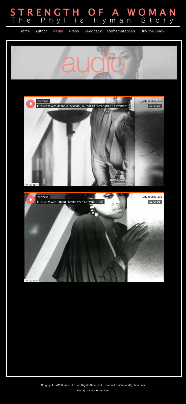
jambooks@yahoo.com (131, 385)
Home (25, 31)
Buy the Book (152, 31)
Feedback (93, 31)
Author (41, 31)
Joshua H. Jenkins (97, 390)
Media (58, 31)
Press (74, 31)
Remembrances (121, 31)
